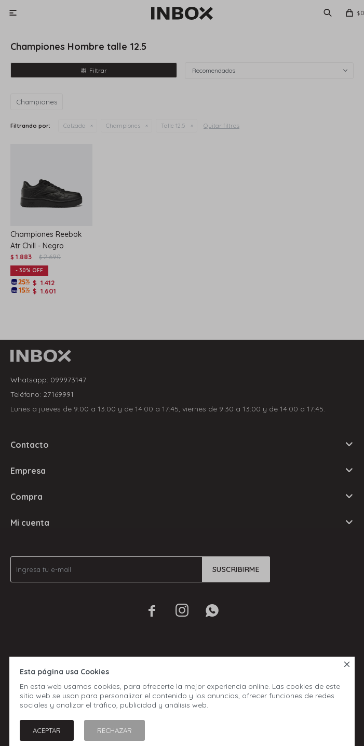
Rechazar (114, 730)
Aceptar (47, 730)
